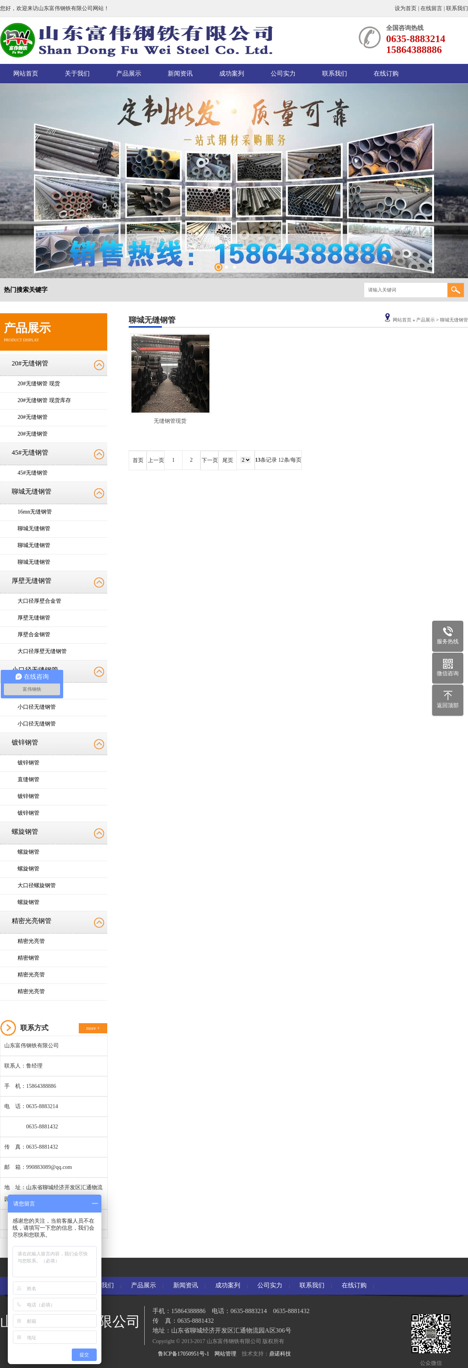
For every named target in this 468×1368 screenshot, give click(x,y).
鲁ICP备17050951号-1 (183, 1354)
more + (92, 1028)
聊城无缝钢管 (31, 491)
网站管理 (225, 1354)
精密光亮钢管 (31, 921)
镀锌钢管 (25, 742)
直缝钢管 (28, 779)
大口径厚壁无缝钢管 (42, 651)
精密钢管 (28, 958)
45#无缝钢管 (30, 452)
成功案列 (231, 73)
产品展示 (128, 73)
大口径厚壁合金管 (39, 601)
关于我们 (77, 73)
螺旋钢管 (25, 831)
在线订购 (386, 73)
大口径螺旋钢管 (37, 885)
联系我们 (457, 8)
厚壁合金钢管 (34, 634)
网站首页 (25, 73)
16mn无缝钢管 (35, 512)
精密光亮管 (31, 941)
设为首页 (406, 8)
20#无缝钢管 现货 (39, 384)
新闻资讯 (180, 73)
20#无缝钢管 (30, 363)
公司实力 (283, 73)
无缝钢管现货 (170, 421)
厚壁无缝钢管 (31, 580)
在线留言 (431, 8)
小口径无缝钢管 (37, 707)
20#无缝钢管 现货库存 (44, 400)
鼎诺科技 (280, 1354)
